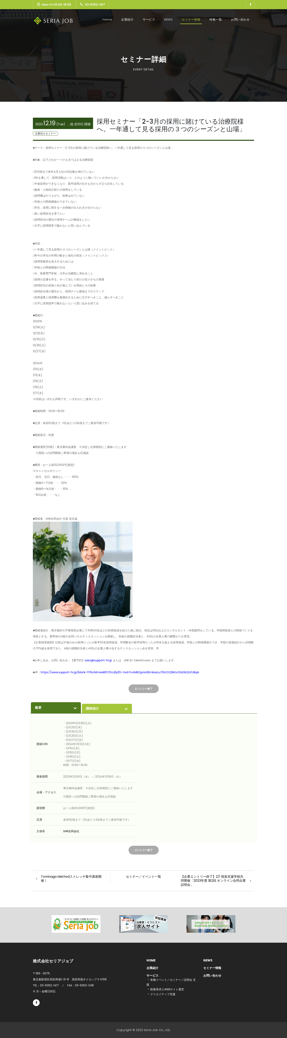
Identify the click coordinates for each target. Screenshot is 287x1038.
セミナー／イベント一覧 (143, 876)
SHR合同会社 (71, 831)
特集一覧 (215, 19)
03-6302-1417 (92, 5)
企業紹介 (127, 19)
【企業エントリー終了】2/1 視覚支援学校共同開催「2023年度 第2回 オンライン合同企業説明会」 (213, 880)
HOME (150, 960)
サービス (149, 19)
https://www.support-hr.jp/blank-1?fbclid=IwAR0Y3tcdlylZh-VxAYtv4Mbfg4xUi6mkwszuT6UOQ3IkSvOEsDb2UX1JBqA (120, 672)
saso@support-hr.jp (99, 660)
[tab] (56, 707)
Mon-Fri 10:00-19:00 (54, 5)
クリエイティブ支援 (162, 994)
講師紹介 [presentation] (107, 708)
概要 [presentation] (56, 707)
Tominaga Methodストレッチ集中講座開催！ (71, 878)
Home (108, 19)
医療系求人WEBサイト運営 (167, 989)
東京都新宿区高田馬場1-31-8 (70, 979)
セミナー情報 (191, 19)
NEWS (168, 19)
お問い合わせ (240, 19)
